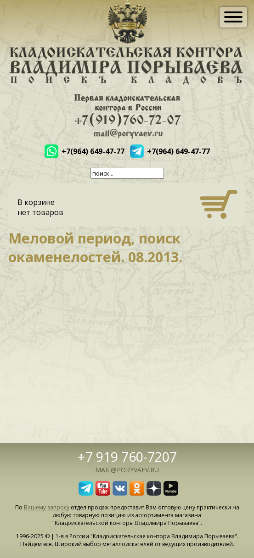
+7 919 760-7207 (127, 456)
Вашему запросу (46, 507)
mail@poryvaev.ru (127, 469)
